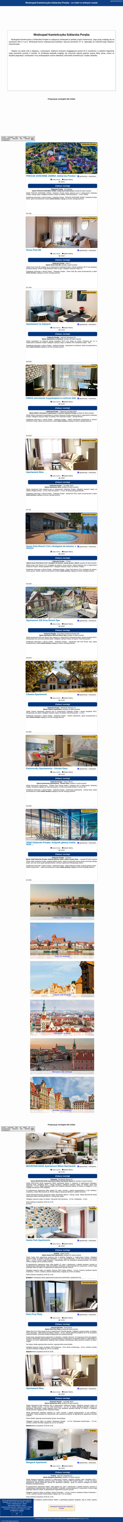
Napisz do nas (84, 1518)
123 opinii (71, 1482)
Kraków (93, 1208)
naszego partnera (78, 203)
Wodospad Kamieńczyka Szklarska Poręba (61, 1507)
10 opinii (85, 417)
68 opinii (69, 1334)
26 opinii (70, 492)
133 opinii (71, 714)
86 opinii (82, 195)
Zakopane (92, 1134)
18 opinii (88, 567)
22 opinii (75, 640)
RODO (21, 1510)
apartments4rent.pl (116, 1)
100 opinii (72, 343)
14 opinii (78, 788)
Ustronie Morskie (89, 1283)
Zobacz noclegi (62, 190)
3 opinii (69, 269)
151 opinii (72, 1260)
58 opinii (88, 864)
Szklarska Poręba (89, 144)
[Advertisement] (61, 118)
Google (5, 1502)
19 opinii (84, 1185)
